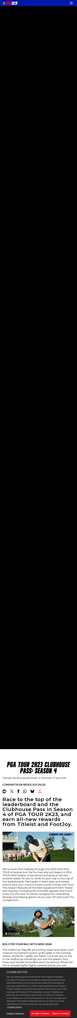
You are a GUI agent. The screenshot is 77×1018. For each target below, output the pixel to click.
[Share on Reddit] (4, 791)
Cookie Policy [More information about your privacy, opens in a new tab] (14, 1011)
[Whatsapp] (25, 791)
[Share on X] (12, 791)
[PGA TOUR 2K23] (10, 3)
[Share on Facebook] (18, 791)
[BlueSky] (32, 791)
